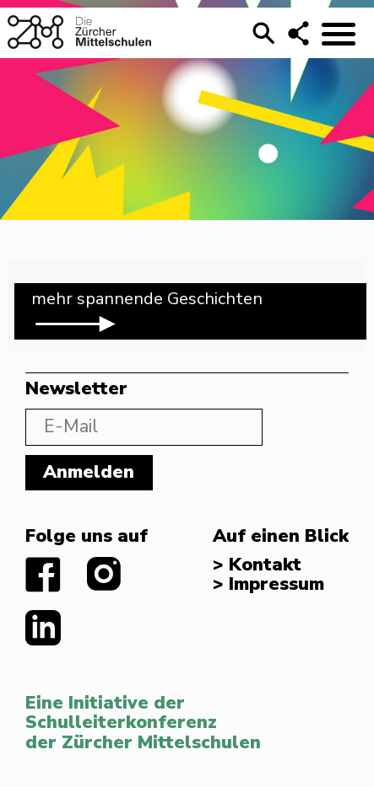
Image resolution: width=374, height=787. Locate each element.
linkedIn (43, 628)
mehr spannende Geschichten (147, 312)
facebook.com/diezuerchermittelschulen (43, 575)
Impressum (276, 584)
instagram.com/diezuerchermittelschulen (105, 575)
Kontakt (265, 565)
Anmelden (88, 472)
